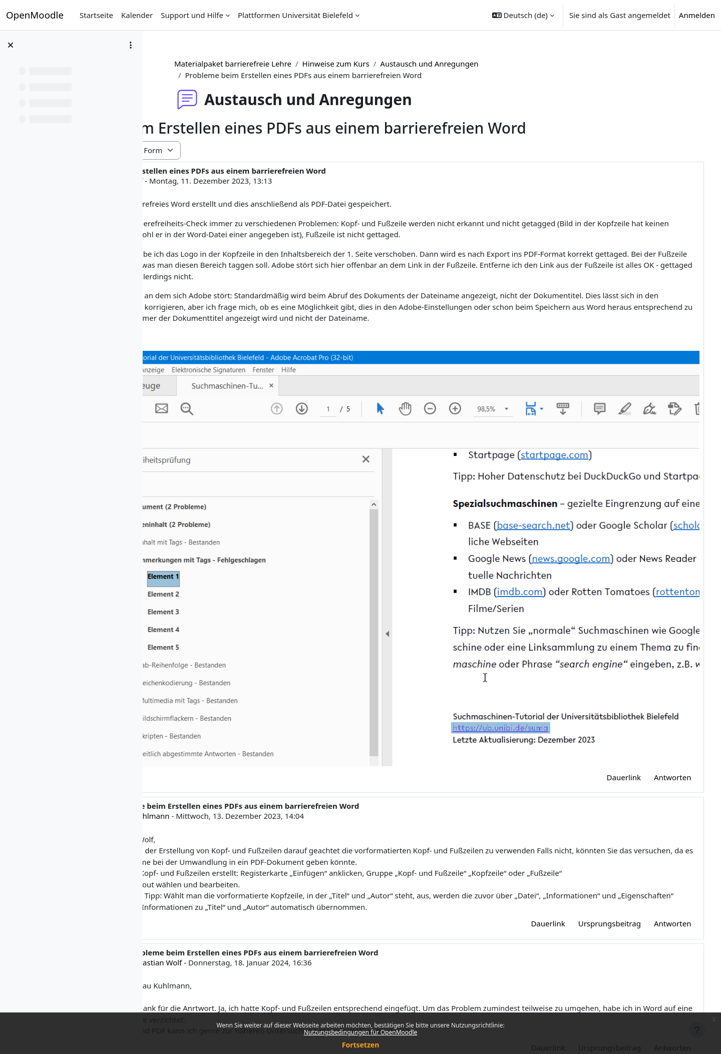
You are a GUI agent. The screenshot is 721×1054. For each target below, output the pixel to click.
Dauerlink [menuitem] (605, 698)
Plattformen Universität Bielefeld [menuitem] (295, 15)
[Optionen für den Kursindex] (131, 45)
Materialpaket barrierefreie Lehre (282, 64)
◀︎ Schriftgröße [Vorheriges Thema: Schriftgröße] (196, 997)
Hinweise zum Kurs (385, 64)
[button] (523, 15)
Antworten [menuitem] (653, 698)
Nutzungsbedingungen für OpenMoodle (361, 1032)
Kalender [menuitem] (137, 15)
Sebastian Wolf (234, 181)
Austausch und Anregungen (479, 64)
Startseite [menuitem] (96, 15)
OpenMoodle (35, 15)
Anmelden (697, 15)
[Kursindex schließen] (11, 45)
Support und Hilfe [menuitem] (192, 15)
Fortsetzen (361, 1044)
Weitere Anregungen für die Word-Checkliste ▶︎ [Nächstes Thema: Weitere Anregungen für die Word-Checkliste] (595, 997)
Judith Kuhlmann (253, 737)
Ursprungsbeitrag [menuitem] (590, 844)
